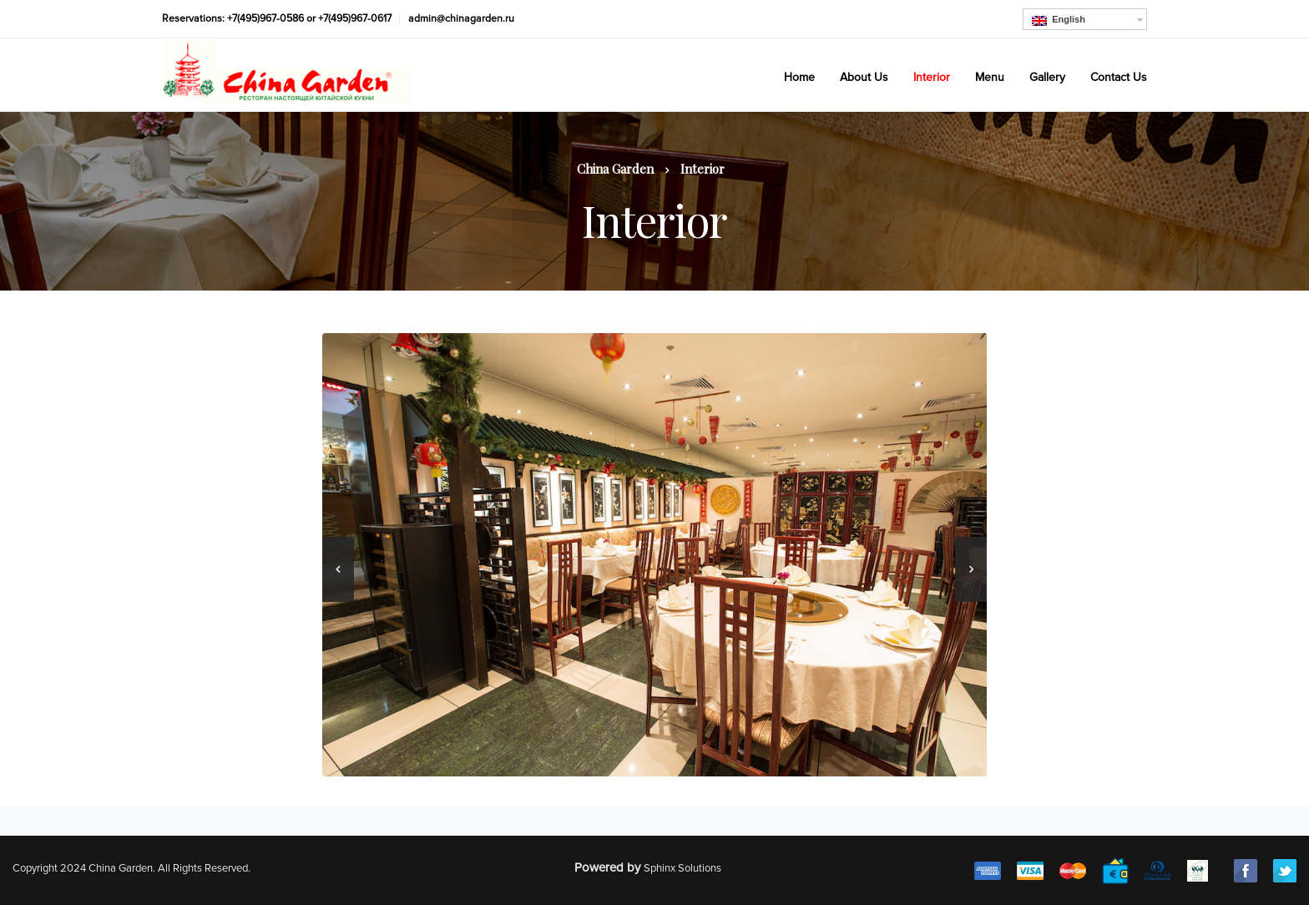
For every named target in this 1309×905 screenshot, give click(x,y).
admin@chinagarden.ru (461, 19)
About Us (864, 77)
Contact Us (1118, 77)
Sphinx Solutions (682, 868)
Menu (989, 77)
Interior (931, 77)
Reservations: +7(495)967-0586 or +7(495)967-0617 (277, 19)
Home (799, 77)
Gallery (1047, 77)
